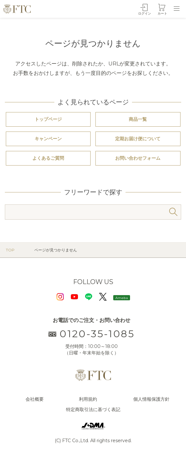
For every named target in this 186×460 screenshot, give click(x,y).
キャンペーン (48, 139)
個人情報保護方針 (151, 399)
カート (162, 13)
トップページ (48, 119)
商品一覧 (138, 119)
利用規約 (88, 399)
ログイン (144, 13)
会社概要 (35, 399)
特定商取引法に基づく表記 (93, 409)
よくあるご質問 (48, 158)
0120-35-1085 (92, 334)
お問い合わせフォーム (137, 158)
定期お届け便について (137, 139)
